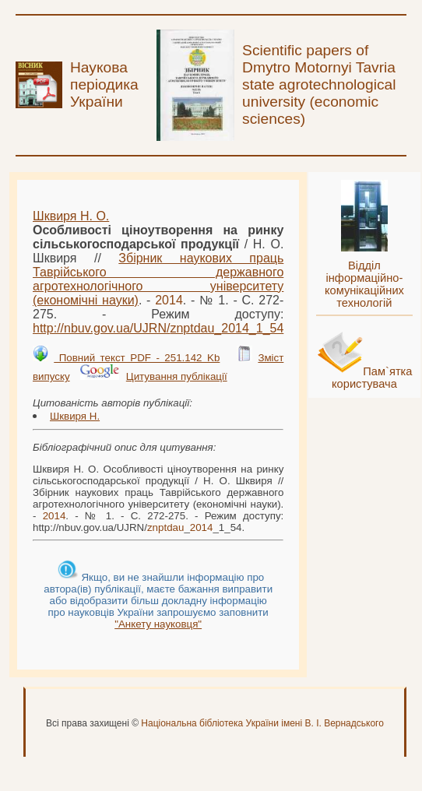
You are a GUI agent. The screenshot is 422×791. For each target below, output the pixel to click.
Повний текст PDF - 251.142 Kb (137, 358)
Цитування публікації (176, 376)
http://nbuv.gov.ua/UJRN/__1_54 (158, 328)
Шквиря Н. (75, 416)
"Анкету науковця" (158, 624)
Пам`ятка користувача (372, 377)
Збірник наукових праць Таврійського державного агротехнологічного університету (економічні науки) (158, 279)
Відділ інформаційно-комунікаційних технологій (364, 284)
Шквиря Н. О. (71, 216)
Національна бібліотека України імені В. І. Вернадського (262, 723)
